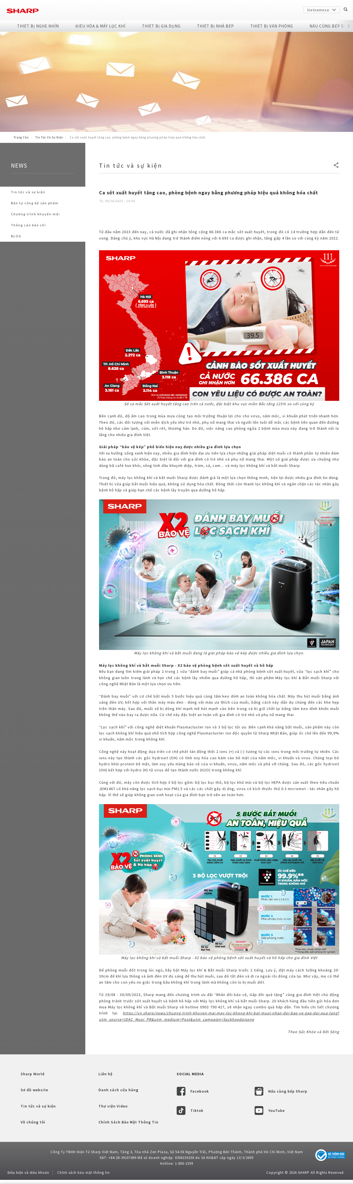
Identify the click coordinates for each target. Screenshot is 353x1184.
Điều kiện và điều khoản (28, 1172)
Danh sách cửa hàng (118, 1089)
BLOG (16, 236)
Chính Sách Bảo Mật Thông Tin (128, 1122)
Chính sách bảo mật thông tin (83, 1172)
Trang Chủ (21, 137)
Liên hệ (105, 1073)
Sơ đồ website (34, 1089)
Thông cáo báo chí (28, 225)
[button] (348, 26)
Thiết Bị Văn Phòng (271, 26)
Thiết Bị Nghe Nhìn (38, 26)
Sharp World (33, 1073)
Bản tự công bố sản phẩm (35, 203)
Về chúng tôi (33, 1122)
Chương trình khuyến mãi (35, 214)
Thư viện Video (113, 1106)
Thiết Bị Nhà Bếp (215, 26)
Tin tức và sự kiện (49, 137)
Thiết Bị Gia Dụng (161, 26)
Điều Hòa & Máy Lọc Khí (100, 26)
